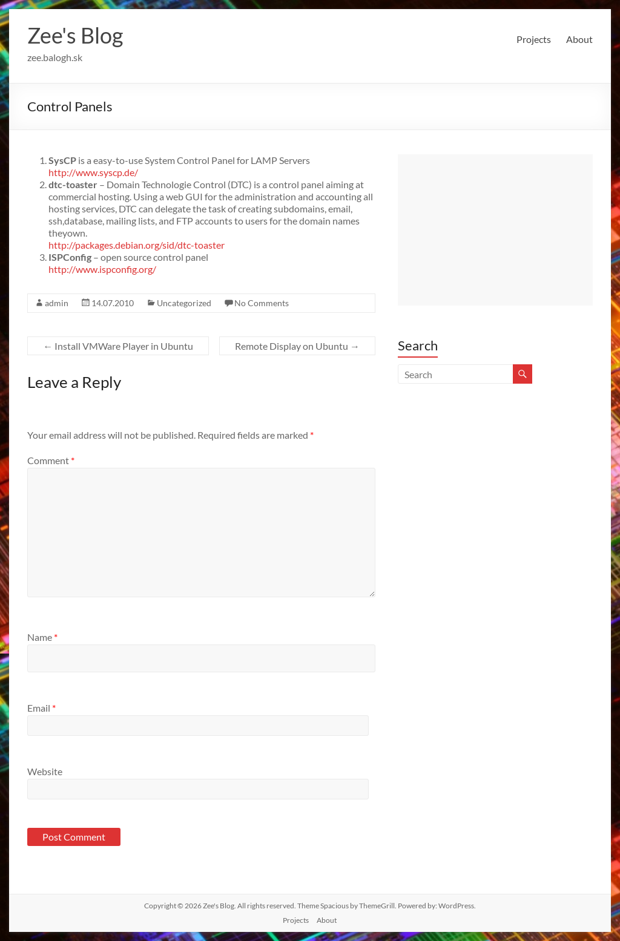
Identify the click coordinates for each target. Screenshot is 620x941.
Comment (50, 460)
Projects (533, 39)
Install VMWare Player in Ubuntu (118, 346)
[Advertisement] (495, 230)
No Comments (261, 303)
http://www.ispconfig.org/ (102, 269)
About (579, 39)
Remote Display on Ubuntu (297, 346)
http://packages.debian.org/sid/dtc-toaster (136, 245)
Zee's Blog (75, 35)
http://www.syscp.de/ (93, 172)
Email (41, 707)
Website (44, 771)
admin (56, 303)
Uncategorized (184, 303)
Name (42, 637)
